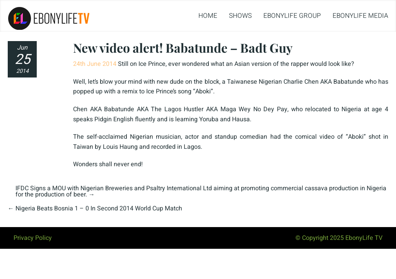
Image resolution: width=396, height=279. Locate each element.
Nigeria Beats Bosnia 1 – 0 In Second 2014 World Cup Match (98, 208)
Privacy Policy (33, 238)
